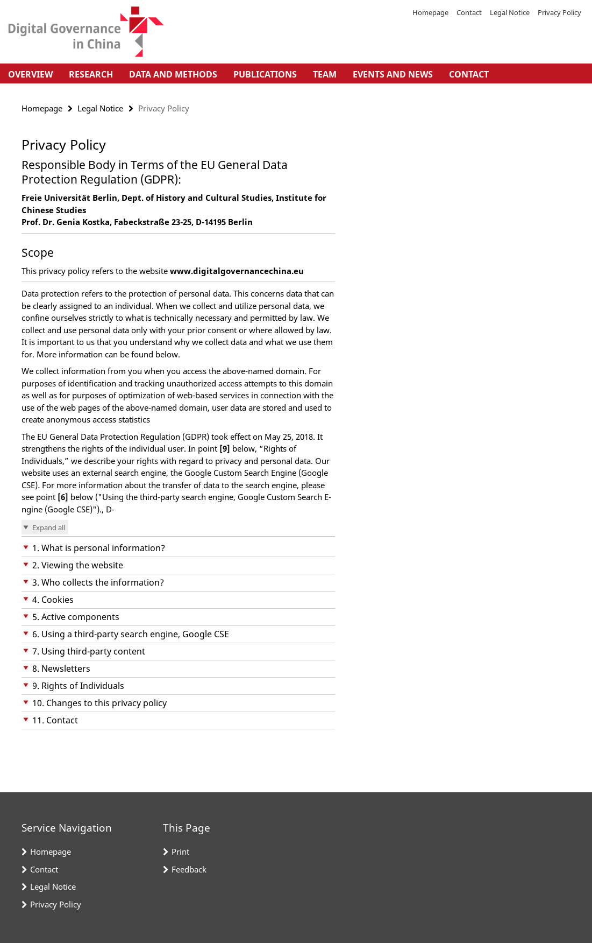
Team (325, 74)
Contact (469, 12)
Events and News (393, 74)
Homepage (430, 12)
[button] (178, 548)
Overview (30, 74)
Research (91, 74)
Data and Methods (173, 74)
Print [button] (180, 851)
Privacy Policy (559, 12)
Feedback (189, 869)
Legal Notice (510, 12)
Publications (265, 74)
